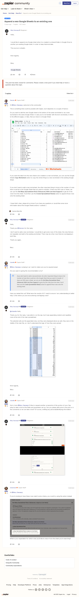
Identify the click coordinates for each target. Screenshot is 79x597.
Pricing (8, 585)
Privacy (74, 594)
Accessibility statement (45, 578)
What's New (29, 9)
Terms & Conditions (32, 578)
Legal (68, 594)
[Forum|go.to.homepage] (16, 3)
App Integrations (67, 585)
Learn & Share (17, 9)
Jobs (40, 585)
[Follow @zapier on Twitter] (46, 589)
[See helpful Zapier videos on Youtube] (49, 589)
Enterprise (47, 585)
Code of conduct (11, 560)
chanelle (12, 262)
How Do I (19, 13)
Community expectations (14, 565)
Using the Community (12, 563)
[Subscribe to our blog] (42, 589)
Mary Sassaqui (14, 30)
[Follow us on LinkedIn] (39, 589)
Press (35, 585)
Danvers (12, 100)
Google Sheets (15, 70)
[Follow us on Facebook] (36, 589)
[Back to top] (77, 576)
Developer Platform (24, 585)
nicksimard (13, 487)
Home (5, 13)
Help (14, 585)
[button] (66, 3)
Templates (56, 585)
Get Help (5, 9)
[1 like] (15, 211)
